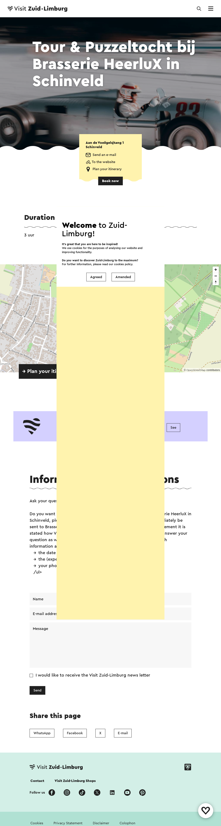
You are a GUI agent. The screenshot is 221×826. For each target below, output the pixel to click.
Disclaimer (101, 823)
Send (37, 690)
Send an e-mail (104, 155)
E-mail (123, 733)
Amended (123, 277)
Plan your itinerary (107, 169)
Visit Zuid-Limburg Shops (75, 781)
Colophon (127, 823)
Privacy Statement (68, 823)
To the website (103, 162)
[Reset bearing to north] (216, 282)
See (173, 427)
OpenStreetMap (196, 370)
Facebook (75, 733)
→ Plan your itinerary (47, 371)
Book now (110, 181)
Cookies (36, 823)
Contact (37, 781)
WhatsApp (42, 733)
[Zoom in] (216, 269)
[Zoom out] (216, 276)
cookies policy (123, 264)
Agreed (96, 277)
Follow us (37, 792)
